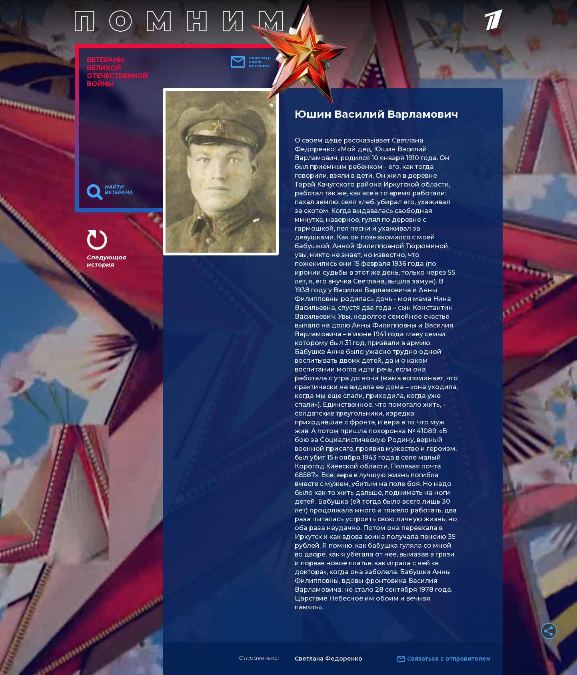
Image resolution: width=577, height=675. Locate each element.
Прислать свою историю (260, 62)
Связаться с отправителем (449, 658)
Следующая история (106, 260)
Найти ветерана (119, 189)
